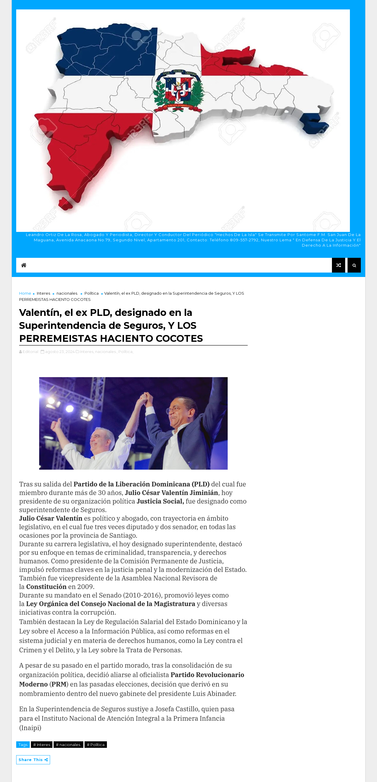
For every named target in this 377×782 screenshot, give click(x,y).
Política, (125, 351)
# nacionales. (68, 744)
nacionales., (106, 351)
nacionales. (67, 293)
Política (92, 293)
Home (25, 293)
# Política (96, 744)
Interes (43, 293)
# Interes (41, 744)
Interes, (87, 351)
